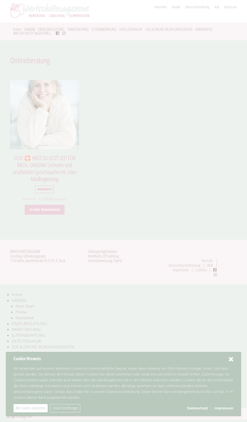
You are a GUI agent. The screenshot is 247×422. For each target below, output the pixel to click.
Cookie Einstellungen (65, 408)
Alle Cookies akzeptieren (31, 408)
